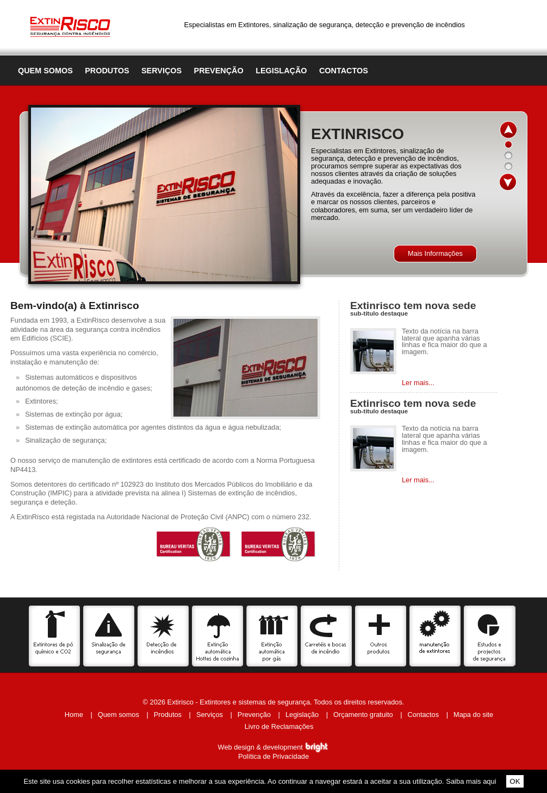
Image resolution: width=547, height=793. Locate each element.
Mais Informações (435, 253)
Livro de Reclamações (279, 726)
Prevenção (219, 70)
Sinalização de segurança (109, 636)
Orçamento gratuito (363, 714)
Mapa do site (473, 714)
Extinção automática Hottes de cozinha (218, 636)
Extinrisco (70, 25)
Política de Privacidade (273, 756)
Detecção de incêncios (163, 636)
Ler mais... (418, 383)
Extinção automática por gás (272, 636)
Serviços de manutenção (435, 636)
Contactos (343, 70)
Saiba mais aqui (471, 781)
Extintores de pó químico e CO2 (54, 636)
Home (74, 714)
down (508, 182)
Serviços (161, 70)
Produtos (107, 70)
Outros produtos (381, 636)
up (508, 130)
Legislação (281, 70)
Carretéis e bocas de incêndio (326, 636)
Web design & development (274, 747)
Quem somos (45, 70)
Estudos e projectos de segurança (489, 636)
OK (514, 781)
